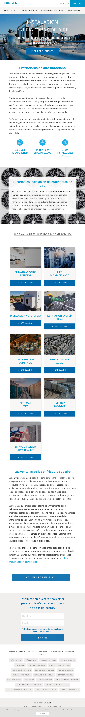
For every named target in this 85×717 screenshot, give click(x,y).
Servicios (8, 10)
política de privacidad (42, 631)
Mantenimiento (74, 10)
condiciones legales (51, 629)
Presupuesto (70, 651)
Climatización (28, 10)
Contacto (42, 654)
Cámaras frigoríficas (50, 10)
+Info (76, 710)
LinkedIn (47, 703)
